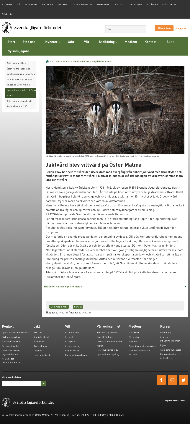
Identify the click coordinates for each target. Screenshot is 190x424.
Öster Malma (63, 61)
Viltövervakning (72, 346)
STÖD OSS (7, 4)
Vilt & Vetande (72, 332)
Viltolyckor (70, 341)
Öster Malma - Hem (16, 63)
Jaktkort (63, 4)
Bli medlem (164, 28)
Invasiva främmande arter (109, 341)
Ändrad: (73, 312)
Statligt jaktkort (41, 337)
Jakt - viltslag (40, 346)
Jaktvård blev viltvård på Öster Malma (21, 93)
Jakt (72, 41)
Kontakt (152, 41)
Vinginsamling (72, 350)
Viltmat (119, 4)
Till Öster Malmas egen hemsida (63, 286)
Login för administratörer (175, 400)
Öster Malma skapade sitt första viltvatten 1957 (19, 104)
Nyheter (52, 41)
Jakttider (47, 4)
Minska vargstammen (107, 332)
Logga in (181, 28)
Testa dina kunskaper (170, 349)
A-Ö (19, 4)
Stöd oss (30, 41)
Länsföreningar (82, 4)
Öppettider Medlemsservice (15, 332)
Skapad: (50, 312)
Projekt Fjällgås (104, 337)
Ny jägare (152, 4)
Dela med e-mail (59, 306)
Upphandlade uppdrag (108, 354)
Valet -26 (7, 13)
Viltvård (69, 337)
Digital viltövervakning (76, 355)
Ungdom (38, 350)
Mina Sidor (134, 332)
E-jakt (163, 345)
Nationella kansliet (11, 341)
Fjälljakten (169, 4)
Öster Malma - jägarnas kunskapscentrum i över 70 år (21, 71)
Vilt (88, 41)
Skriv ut (78, 306)
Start (11, 41)
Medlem (131, 41)
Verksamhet (104, 4)
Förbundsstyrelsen (11, 337)
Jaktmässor (135, 4)
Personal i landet (10, 346)
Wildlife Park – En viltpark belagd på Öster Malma (19, 82)
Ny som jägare (18, 51)
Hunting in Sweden (43, 355)
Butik (170, 41)
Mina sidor (31, 4)
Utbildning (108, 41)
